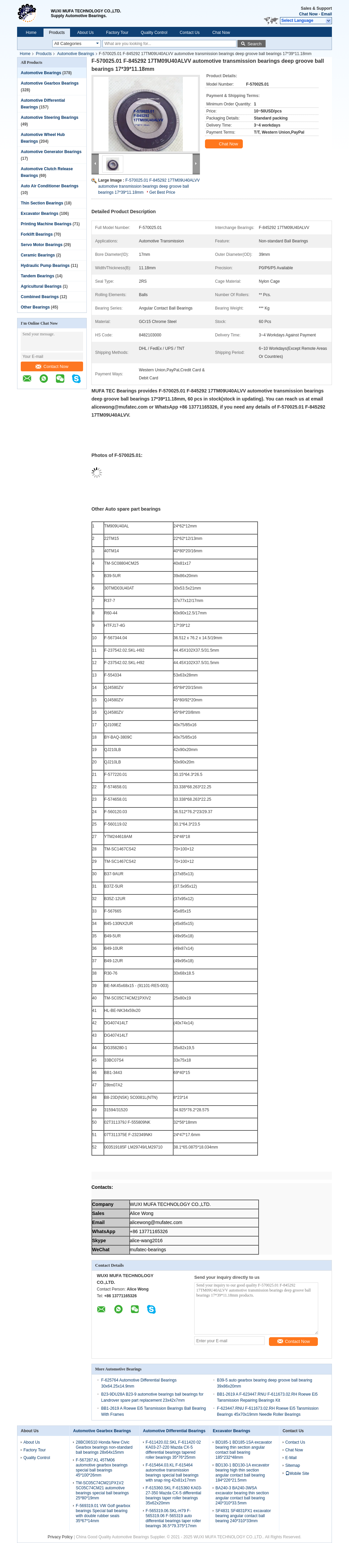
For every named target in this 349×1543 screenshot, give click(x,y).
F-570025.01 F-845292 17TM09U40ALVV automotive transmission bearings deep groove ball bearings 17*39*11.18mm (149, 186)
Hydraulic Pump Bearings (45, 265)
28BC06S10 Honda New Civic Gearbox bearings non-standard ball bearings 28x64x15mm (104, 1447)
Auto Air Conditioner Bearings (49, 186)
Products (57, 32)
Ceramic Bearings (38, 255)
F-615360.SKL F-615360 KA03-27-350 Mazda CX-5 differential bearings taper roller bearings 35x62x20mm (174, 1495)
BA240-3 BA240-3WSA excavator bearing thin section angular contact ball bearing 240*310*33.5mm (242, 1495)
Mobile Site (297, 1473)
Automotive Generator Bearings (51, 151)
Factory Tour (117, 32)
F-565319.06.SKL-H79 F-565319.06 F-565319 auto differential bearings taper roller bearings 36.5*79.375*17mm (173, 1518)
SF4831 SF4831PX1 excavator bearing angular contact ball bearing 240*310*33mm (243, 1515)
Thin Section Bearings (42, 203)
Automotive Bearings (75, 53)
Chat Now (308, 14)
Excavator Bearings (39, 213)
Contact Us (190, 32)
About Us (85, 32)
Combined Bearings (40, 296)
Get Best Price (162, 192)
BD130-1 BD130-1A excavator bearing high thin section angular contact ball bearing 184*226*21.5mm (242, 1473)
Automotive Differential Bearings (174, 1431)
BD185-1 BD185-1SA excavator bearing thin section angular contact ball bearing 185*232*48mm (243, 1450)
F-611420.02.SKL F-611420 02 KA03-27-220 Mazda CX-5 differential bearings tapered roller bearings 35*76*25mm (173, 1450)
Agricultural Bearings (41, 286)
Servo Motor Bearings (42, 244)
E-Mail (291, 1457)
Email (326, 14)
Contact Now (52, 366)
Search (255, 43)
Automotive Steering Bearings (49, 117)
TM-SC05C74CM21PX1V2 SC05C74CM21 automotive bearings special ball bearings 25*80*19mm (102, 1490)
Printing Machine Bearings (46, 224)
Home (31, 32)
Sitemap (292, 1465)
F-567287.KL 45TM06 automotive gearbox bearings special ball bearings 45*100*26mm (102, 1468)
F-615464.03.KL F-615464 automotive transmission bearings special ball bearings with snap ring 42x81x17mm (172, 1473)
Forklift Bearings (37, 234)
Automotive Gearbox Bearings (50, 83)
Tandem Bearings (37, 276)
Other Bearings (35, 307)
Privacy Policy (60, 1537)
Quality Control (154, 32)
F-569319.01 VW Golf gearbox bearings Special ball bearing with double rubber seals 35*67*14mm (103, 1513)
